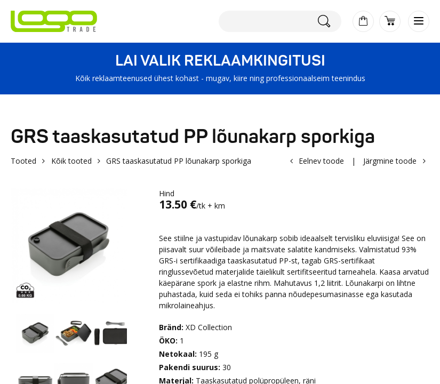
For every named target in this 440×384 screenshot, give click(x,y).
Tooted (23, 161)
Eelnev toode (321, 161)
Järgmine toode (390, 161)
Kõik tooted (71, 161)
